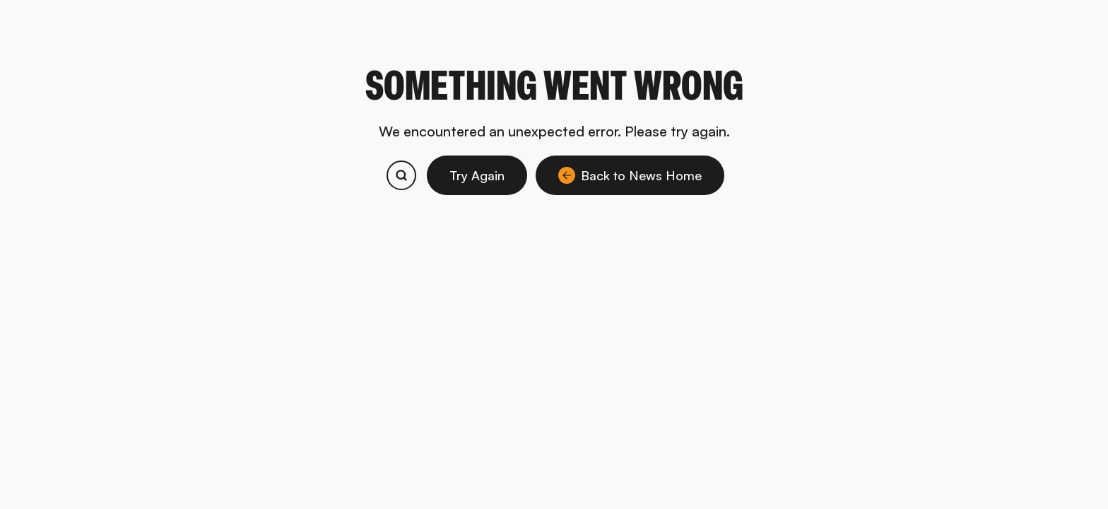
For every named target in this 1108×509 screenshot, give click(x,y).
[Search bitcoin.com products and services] (401, 175)
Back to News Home (630, 175)
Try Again (477, 175)
